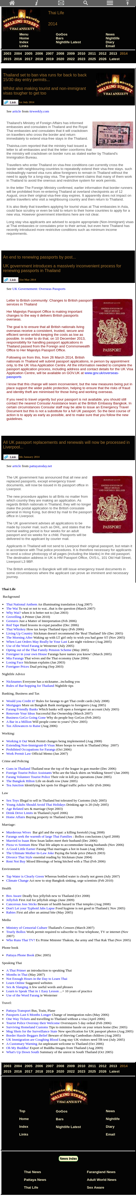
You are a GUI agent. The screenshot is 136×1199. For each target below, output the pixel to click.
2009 (71, 53)
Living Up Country (20, 633)
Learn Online (15, 983)
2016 (18, 59)
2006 (39, 53)
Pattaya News (35, 1180)
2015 (8, 59)
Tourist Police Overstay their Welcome (33, 1023)
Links (24, 46)
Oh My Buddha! (18, 1048)
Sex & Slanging (17, 987)
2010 (82, 53)
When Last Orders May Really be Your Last (37, 642)
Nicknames (14, 681)
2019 (50, 59)
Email (110, 46)
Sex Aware (95, 1187)
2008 (61, 53)
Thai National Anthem (22, 604)
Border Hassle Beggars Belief (27, 1035)
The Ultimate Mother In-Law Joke (30, 853)
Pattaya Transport (18, 1010)
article (17, 111)
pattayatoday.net (40, 466)
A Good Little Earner (21, 849)
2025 (92, 59)
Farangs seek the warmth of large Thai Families (39, 836)
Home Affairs (16, 817)
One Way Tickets (18, 1019)
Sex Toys (13, 800)
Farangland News (101, 1172)
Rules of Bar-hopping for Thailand (30, 686)
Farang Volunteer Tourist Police (28, 777)
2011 (92, 53)
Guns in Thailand (18, 768)
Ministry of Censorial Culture (27, 928)
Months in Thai (17, 974)
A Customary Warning (22, 1044)
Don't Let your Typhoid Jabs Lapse (31, 908)
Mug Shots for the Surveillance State (32, 1031)
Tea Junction (15, 785)
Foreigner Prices (18, 666)
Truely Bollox (16, 932)
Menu (24, 34)
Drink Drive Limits (20, 813)
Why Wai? (14, 613)
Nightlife (112, 38)
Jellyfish (12, 900)
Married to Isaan (18, 841)
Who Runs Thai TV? (21, 940)
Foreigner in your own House (27, 654)
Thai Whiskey (16, 629)
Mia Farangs (15, 658)
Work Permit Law (19, 753)
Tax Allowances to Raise (23, 726)
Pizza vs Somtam (18, 845)
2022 (71, 59)
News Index (68, 1158)
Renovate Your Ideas (21, 713)
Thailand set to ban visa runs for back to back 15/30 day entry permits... (45, 77)
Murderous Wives (19, 832)
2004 (18, 53)
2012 (103, 53)
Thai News (32, 1172)
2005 (29, 53)
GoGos (61, 34)
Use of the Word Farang (23, 646)
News (110, 34)
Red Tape (13, 625)
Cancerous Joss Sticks (22, 904)
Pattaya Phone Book (20, 955)
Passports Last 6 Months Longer (29, 1015)
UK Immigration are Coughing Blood (32, 1039)
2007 (50, 53)
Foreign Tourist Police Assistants (29, 773)
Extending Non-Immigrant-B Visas (31, 745)
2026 (103, 59)
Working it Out (17, 741)
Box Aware (14, 896)
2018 (39, 59)
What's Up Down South (23, 1052)
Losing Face (15, 662)
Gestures (12, 621)
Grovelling (14, 617)
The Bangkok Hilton (21, 781)
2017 (29, 59)
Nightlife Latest (68, 42)
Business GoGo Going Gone (26, 717)
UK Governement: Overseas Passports (39, 289)
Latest (114, 59)
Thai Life (56, 13)
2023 (82, 59)
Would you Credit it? (21, 701)
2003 (8, 53)
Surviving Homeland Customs (27, 1027)
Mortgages (14, 705)
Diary (110, 42)
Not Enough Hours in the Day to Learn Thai (36, 979)
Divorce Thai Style (19, 857)
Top (22, 1111)
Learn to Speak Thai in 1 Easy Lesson (33, 991)
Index (24, 42)
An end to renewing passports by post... (39, 257)
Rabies (11, 912)
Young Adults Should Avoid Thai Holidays (36, 805)
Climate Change (17, 880)
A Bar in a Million (19, 722)
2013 (113, 53)
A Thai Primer (16, 970)
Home (24, 38)
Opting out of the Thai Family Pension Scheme (39, 650)
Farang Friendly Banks (22, 709)
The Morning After (19, 637)
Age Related (15, 809)
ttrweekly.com (39, 111)
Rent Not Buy (16, 861)
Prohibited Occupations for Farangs (31, 749)
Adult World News (102, 1180)
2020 (61, 59)
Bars (60, 38)
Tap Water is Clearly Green (25, 876)
